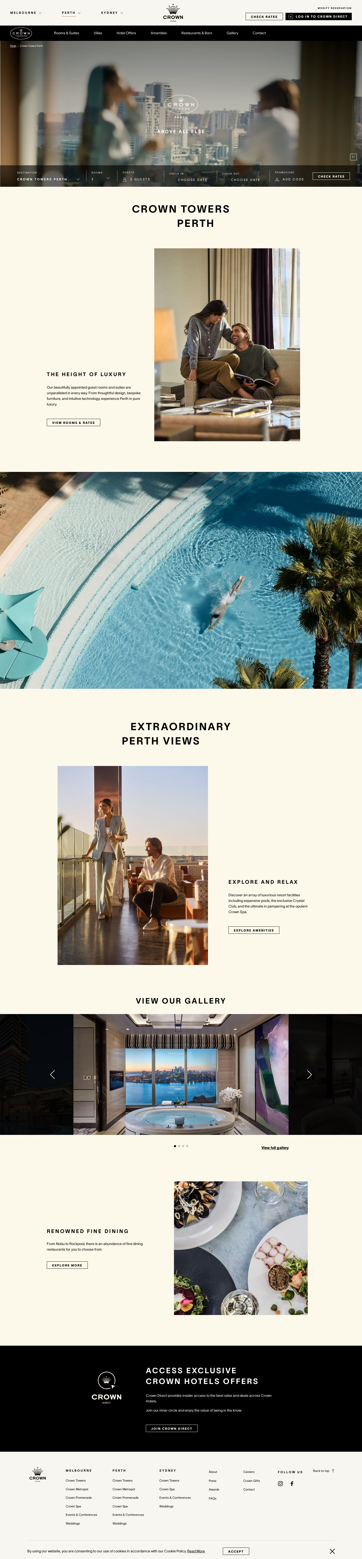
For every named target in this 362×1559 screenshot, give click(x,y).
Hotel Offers (126, 33)
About (213, 1471)
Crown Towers (76, 1480)
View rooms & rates (73, 422)
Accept (236, 1551)
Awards (214, 1489)
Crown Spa (73, 1506)
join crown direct (171, 1428)
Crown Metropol (77, 1489)
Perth (119, 1470)
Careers (249, 1471)
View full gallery (275, 1148)
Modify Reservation (335, 8)
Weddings (73, 1523)
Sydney (168, 1470)
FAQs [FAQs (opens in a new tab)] (212, 1498)
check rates (264, 16)
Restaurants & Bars (196, 33)
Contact (259, 33)
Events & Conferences (81, 1514)
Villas (98, 33)
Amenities (159, 33)
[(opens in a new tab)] (280, 1483)
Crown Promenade (79, 1497)
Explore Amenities (254, 930)
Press (212, 1480)
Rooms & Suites (66, 33)
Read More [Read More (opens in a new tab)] (196, 1551)
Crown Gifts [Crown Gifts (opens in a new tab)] (251, 1480)
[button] (52, 1074)
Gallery (232, 33)
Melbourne (79, 1470)
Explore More (67, 1265)
